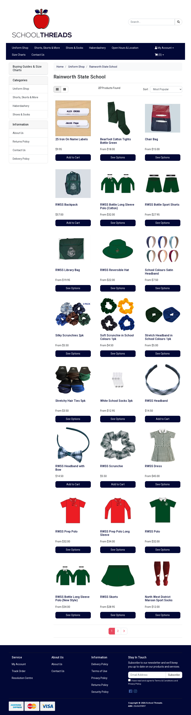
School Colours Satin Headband (159, 271)
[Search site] (178, 22)
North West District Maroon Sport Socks (159, 598)
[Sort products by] (166, 89)
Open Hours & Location (125, 47)
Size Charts (19, 54)
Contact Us (38, 54)
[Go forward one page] (124, 631)
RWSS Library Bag (67, 270)
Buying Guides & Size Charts (27, 68)
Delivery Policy (21, 158)
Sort (145, 89)
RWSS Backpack (66, 204)
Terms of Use (99, 671)
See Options (118, 157)
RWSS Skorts (109, 597)
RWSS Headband (156, 401)
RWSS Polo (152, 531)
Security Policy (100, 691)
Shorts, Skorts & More (47, 47)
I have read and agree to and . (153, 682)
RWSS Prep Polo (66, 531)
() (158, 54)
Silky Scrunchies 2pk (69, 335)
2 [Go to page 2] (118, 630)
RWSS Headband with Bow (69, 467)
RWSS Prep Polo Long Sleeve (115, 533)
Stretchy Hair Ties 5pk (70, 401)
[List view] (64, 89)
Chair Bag (151, 139)
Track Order (19, 671)
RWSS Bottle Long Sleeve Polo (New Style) (72, 598)
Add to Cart (73, 157)
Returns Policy (21, 141)
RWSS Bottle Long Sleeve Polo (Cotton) (117, 206)
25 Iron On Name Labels (71, 139)
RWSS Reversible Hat (114, 270)
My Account (19, 664)
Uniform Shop (20, 47)
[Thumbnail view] (57, 89)
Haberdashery (97, 47)
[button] (164, 47)
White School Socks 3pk (116, 401)
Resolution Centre (22, 678)
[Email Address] (147, 675)
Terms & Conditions (164, 681)
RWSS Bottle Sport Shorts (162, 204)
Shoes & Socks (74, 47)
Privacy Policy (99, 678)
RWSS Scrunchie (111, 466)
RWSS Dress (153, 466)
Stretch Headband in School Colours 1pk (159, 337)
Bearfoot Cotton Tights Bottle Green (115, 141)
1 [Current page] (111, 630)
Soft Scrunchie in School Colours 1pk (117, 337)
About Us (18, 132)
